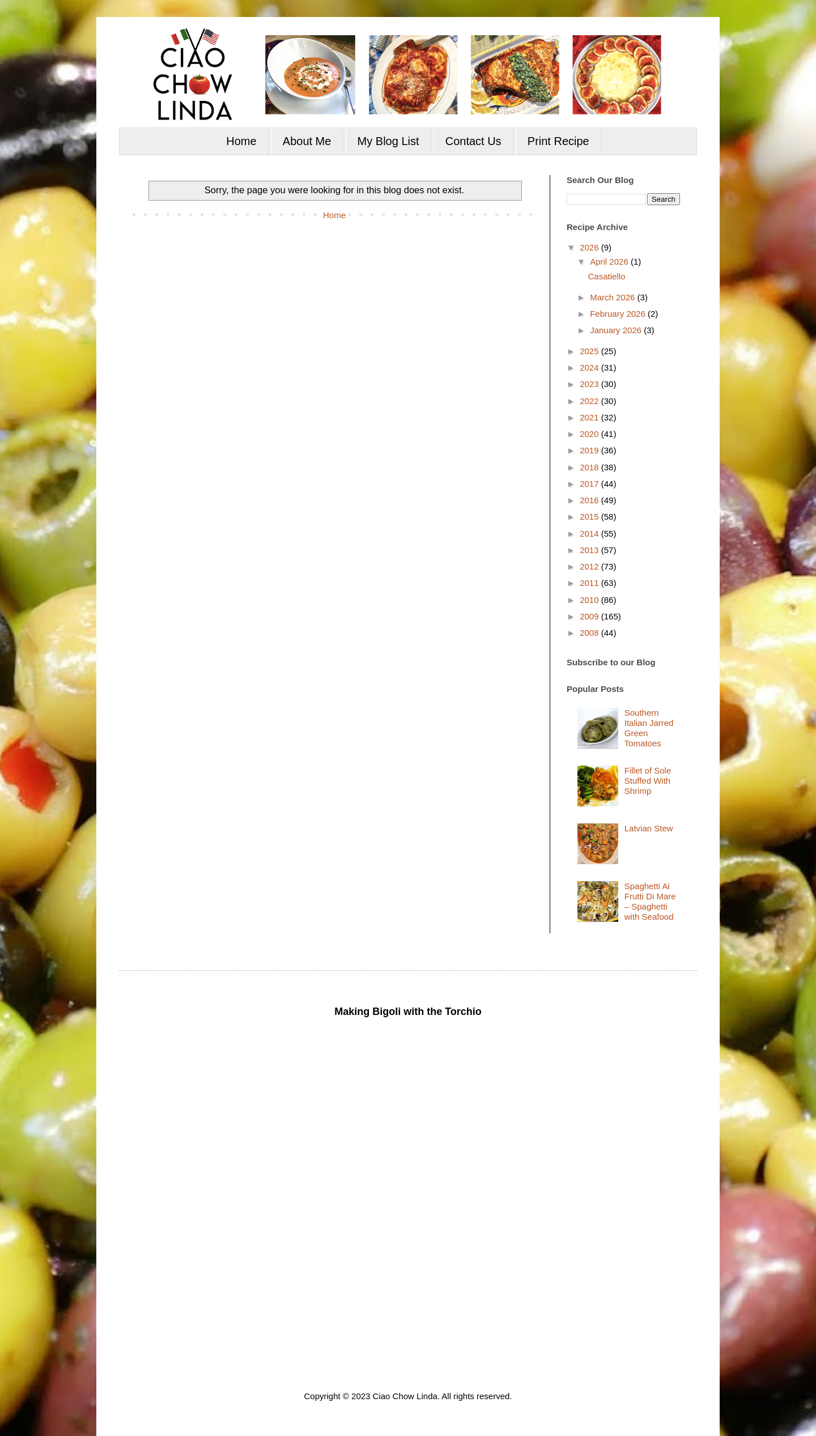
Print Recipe (558, 141)
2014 (590, 533)
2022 (590, 401)
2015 (590, 516)
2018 (590, 467)
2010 (590, 600)
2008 (590, 633)
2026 (590, 247)
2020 (590, 434)
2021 (590, 417)
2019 (590, 450)
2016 (590, 500)
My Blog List (388, 141)
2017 (590, 483)
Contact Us (473, 141)
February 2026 (619, 313)
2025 (590, 351)
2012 (590, 566)
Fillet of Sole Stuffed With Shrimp (648, 781)
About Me (307, 141)
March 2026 (613, 297)
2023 (590, 384)
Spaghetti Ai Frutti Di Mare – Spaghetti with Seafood (650, 901)
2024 (590, 367)
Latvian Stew (648, 828)
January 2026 (617, 330)
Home (241, 141)
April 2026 (610, 261)
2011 (590, 583)
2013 (590, 550)
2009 (590, 616)
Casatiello (607, 276)
